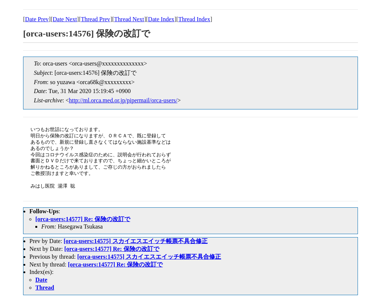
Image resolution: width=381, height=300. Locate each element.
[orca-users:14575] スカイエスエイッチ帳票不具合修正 (136, 241)
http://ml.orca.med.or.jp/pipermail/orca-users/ (123, 100)
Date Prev (37, 19)
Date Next (65, 19)
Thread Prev (95, 19)
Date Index (161, 19)
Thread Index (194, 19)
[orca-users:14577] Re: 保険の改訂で (82, 219)
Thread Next (129, 19)
